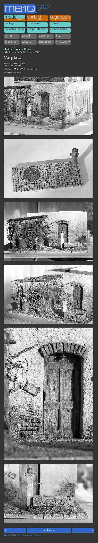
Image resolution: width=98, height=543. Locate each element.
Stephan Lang (19, 63)
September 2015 (14, 72)
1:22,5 (15, 69)
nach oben (48, 530)
